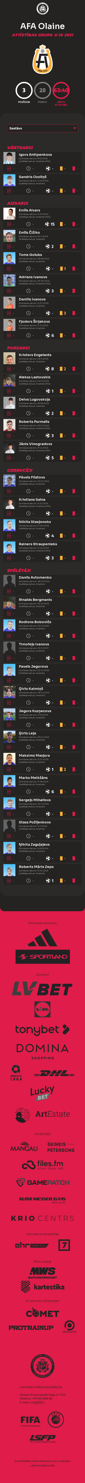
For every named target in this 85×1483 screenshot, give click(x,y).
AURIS (51, 1465)
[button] (42, 128)
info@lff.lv (37, 1402)
